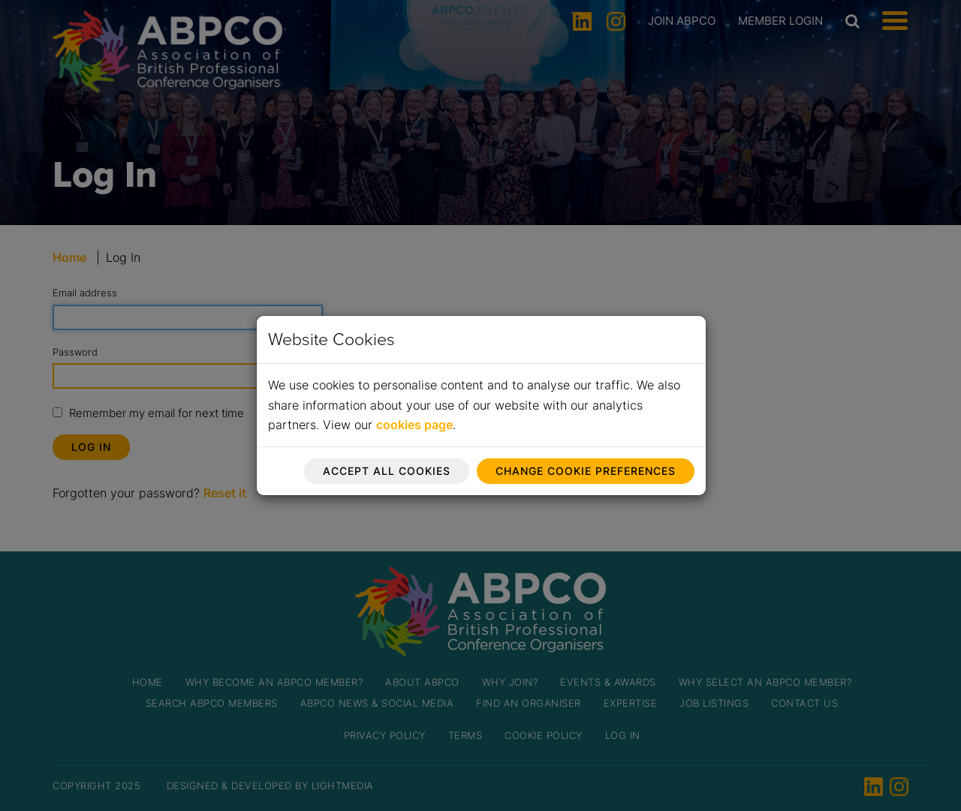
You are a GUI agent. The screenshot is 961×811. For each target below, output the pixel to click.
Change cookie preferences (586, 470)
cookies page (414, 424)
